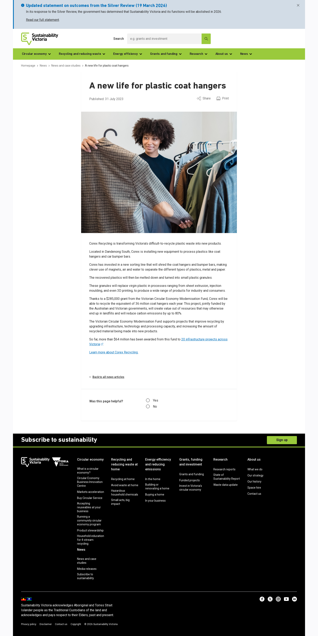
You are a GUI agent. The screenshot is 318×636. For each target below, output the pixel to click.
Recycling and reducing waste (82, 54)
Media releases (87, 568)
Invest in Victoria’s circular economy (190, 487)
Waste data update (225, 484)
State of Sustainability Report (226, 476)
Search (118, 39)
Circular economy (36, 54)
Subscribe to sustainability (85, 576)
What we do (254, 469)
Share (204, 98)
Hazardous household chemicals (124, 492)
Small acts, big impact (120, 501)
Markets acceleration (90, 491)
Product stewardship (90, 530)
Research (198, 54)
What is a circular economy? (88, 470)
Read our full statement (42, 20)
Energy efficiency (127, 54)
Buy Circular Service (89, 498)
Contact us (254, 493)
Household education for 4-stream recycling (90, 539)
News (246, 54)
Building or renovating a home (157, 486)
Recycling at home (123, 479)
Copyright (76, 624)
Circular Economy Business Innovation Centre (90, 481)
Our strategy (255, 475)
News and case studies (86, 560)
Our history (254, 481)
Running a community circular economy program (89, 520)
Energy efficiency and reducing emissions (158, 464)
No (151, 406)
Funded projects (189, 480)
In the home (152, 479)
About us (223, 54)
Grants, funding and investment (190, 462)
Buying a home (154, 494)
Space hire (254, 487)
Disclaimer (46, 624)
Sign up (282, 440)
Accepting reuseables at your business (89, 507)
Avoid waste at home (124, 485)
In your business (155, 500)
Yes (152, 400)
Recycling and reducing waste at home (124, 464)
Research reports (224, 469)
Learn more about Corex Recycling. (113, 352)
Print (222, 98)
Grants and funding (166, 54)
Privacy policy (28, 624)
